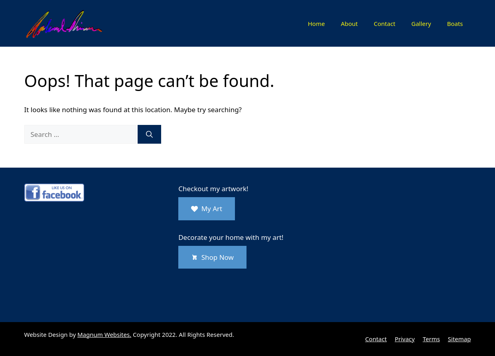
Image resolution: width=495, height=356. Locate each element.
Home (316, 24)
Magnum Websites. (104, 334)
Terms (431, 339)
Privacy (405, 339)
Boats (455, 24)
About (349, 24)
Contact (384, 24)
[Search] (149, 134)
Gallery (421, 24)
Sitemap (459, 339)
